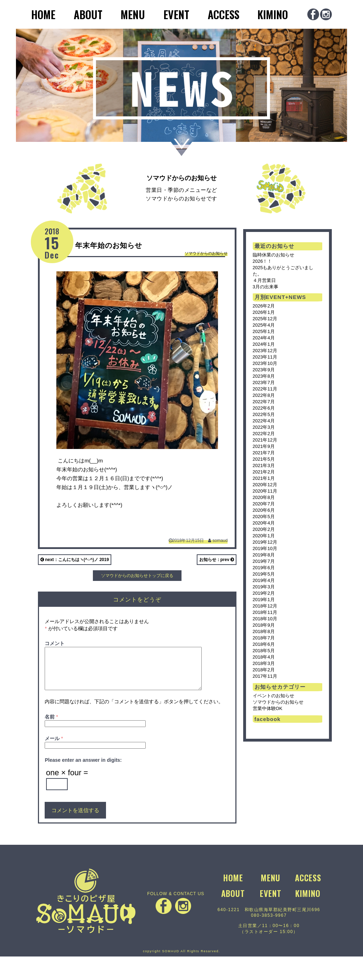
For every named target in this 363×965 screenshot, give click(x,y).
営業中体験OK (268, 708)
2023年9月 (264, 369)
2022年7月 (264, 401)
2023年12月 (265, 350)
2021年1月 (264, 478)
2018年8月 (264, 631)
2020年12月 (265, 484)
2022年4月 (264, 420)
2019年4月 (264, 580)
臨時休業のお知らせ (273, 254)
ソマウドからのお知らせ (206, 253)
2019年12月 (265, 542)
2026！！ (262, 261)
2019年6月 (264, 567)
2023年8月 (264, 376)
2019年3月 (264, 586)
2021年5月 (264, 459)
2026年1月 (264, 312)
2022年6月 (264, 408)
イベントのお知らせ (273, 695)
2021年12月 (265, 440)
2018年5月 (264, 650)
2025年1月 (264, 331)
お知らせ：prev (216, 559)
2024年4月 (264, 337)
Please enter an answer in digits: (83, 768)
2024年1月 (264, 344)
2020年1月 (264, 535)
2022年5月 (264, 414)
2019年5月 (264, 574)
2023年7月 (264, 382)
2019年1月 (264, 599)
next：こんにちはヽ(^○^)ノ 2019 (74, 559)
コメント (55, 643)
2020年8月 (264, 497)
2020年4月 (264, 523)
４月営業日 (264, 280)
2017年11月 (265, 676)
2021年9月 (264, 446)
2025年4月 (264, 325)
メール (54, 747)
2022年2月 (264, 433)
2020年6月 (264, 510)
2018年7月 (264, 637)
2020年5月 (264, 516)
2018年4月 (264, 657)
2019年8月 (264, 555)
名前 (51, 725)
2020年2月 (264, 529)
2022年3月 (264, 427)
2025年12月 (265, 318)
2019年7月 (264, 561)
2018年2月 (264, 669)
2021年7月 (264, 452)
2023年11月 (265, 357)
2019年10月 (265, 548)
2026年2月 (264, 306)
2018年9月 (264, 625)
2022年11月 (265, 389)
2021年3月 (264, 465)
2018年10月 (265, 618)
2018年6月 (264, 644)
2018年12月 (265, 606)
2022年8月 (264, 395)
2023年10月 (265, 363)
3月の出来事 (265, 286)
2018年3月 (264, 663)
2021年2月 (264, 472)
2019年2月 (264, 593)
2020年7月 (264, 503)
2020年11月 (265, 491)
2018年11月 (265, 612)
